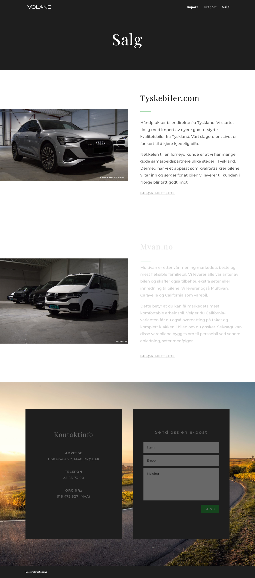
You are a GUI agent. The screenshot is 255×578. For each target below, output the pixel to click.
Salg (226, 7)
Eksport (210, 7)
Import (192, 7)
